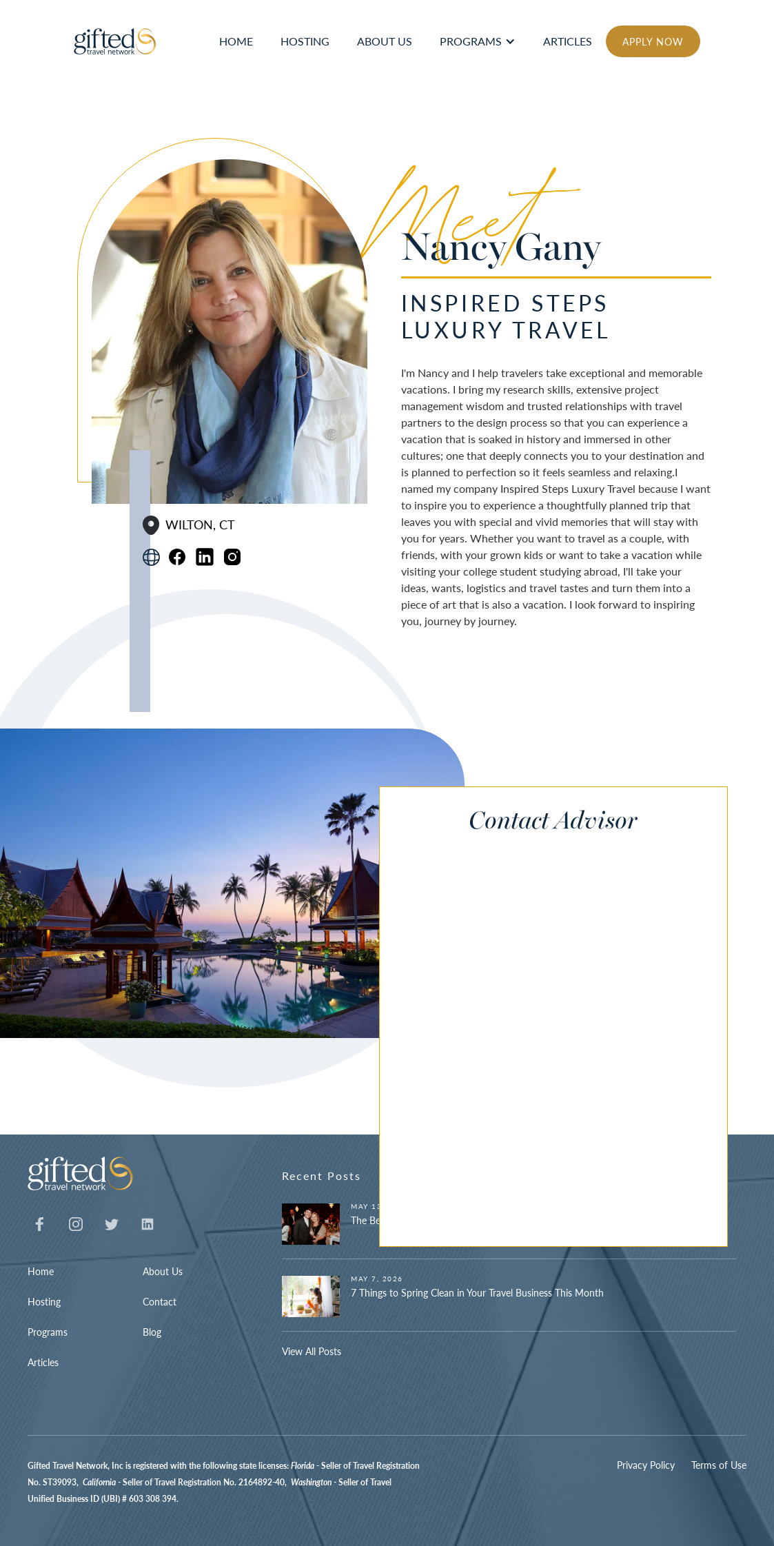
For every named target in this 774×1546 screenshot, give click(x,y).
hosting (305, 41)
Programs (471, 41)
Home (41, 1271)
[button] (477, 41)
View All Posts (311, 1351)
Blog (152, 1332)
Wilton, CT (200, 524)
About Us (163, 1271)
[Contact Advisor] (538, 1036)
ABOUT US (384, 41)
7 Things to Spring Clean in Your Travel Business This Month (477, 1292)
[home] (115, 41)
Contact (159, 1301)
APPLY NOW (653, 41)
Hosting (44, 1301)
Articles (43, 1362)
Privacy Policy (646, 1465)
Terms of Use (718, 1465)
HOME (236, 41)
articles (567, 41)
